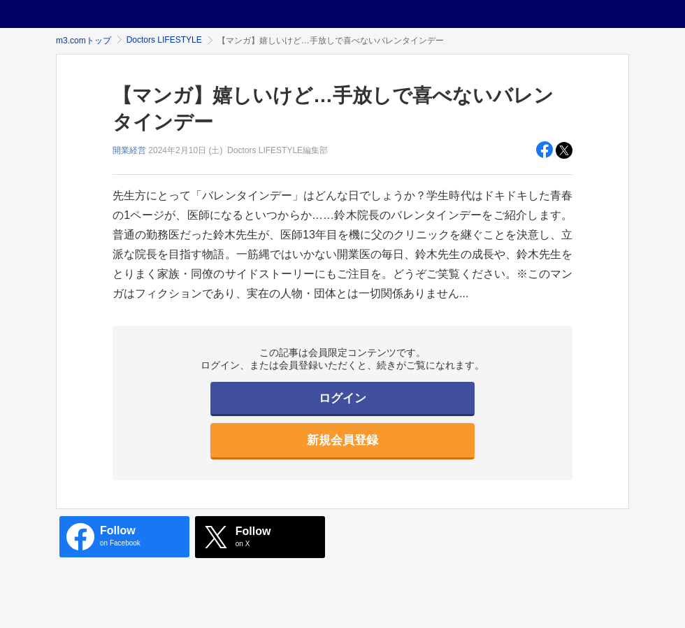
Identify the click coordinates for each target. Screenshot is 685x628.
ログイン (342, 398)
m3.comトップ (83, 40)
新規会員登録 (342, 440)
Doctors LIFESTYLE (164, 40)
